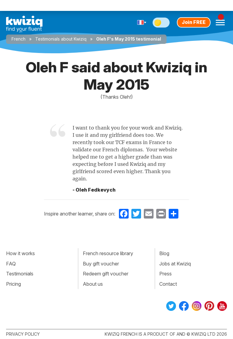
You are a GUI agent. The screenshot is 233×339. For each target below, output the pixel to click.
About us (93, 284)
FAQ (11, 264)
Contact (168, 284)
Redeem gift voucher (105, 274)
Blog (164, 253)
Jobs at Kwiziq (175, 264)
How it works (20, 253)
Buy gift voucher (101, 264)
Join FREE (194, 22)
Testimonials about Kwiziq (60, 38)
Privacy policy (23, 334)
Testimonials (19, 274)
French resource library (108, 253)
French (18, 38)
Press (165, 274)
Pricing (13, 284)
